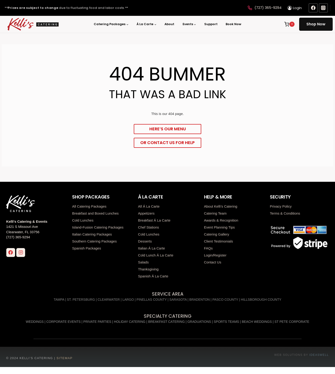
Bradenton (199, 299)
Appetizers (146, 213)
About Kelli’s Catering (220, 206)
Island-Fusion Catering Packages (98, 227)
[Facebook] (313, 7)
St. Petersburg (81, 299)
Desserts (145, 241)
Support (211, 24)
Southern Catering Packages (94, 241)
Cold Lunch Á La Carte (155, 254)
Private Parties (97, 321)
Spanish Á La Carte (153, 275)
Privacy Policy (280, 206)
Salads (143, 261)
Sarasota (178, 299)
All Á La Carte (149, 206)
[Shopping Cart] (289, 24)
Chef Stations (148, 227)
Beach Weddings (257, 321)
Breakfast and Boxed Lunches (95, 213)
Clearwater (109, 299)
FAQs (208, 247)
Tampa (59, 299)
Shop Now (315, 24)
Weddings (35, 321)
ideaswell (319, 354)
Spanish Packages (86, 247)
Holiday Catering (129, 321)
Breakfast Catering (166, 321)
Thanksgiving (148, 268)
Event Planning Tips (219, 227)
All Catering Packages (89, 206)
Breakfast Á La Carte (154, 220)
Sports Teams (226, 321)
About (169, 24)
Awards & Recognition (221, 220)
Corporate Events (63, 321)
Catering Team (215, 213)
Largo (128, 299)
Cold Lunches (83, 220)
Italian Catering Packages (92, 234)
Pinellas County (152, 299)
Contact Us (212, 261)
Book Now (233, 24)
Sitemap (65, 357)
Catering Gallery (216, 234)
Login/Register (215, 254)
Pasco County (225, 299)
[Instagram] (323, 7)
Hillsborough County (261, 299)
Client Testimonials (218, 241)
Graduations (199, 321)
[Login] (295, 8)
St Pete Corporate (292, 321)
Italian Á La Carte (151, 247)
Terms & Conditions (285, 213)
